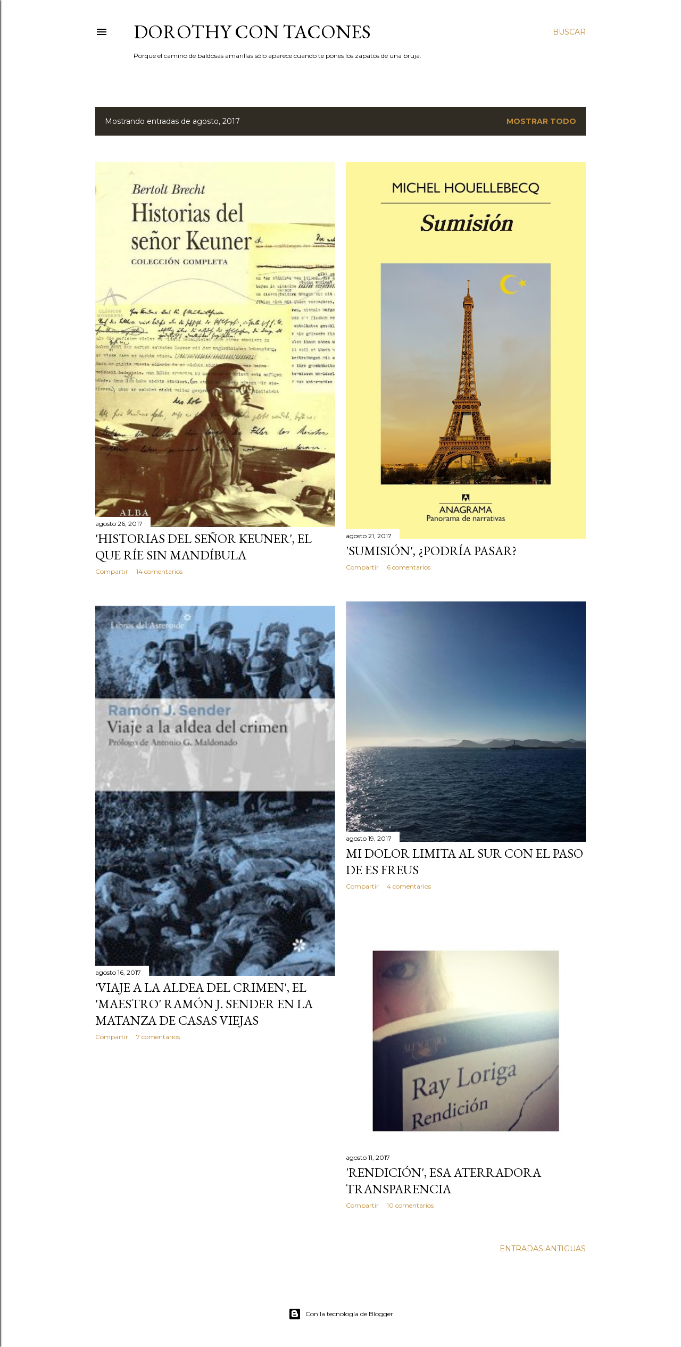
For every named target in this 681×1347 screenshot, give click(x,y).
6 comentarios (408, 567)
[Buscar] (569, 32)
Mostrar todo (541, 121)
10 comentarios (410, 1205)
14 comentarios (159, 571)
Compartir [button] (111, 571)
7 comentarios (158, 1037)
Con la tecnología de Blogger (340, 1314)
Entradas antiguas (543, 1248)
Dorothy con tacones (252, 31)
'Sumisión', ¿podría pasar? (431, 550)
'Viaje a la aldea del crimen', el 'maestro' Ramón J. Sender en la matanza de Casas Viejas (204, 1003)
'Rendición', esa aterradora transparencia (443, 1180)
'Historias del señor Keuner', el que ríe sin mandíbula (203, 546)
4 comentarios (409, 886)
